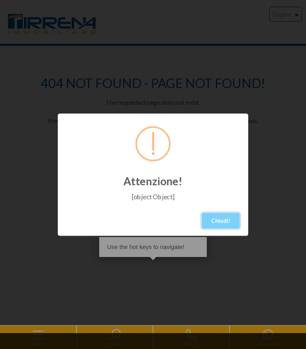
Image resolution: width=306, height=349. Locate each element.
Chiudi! (220, 220)
